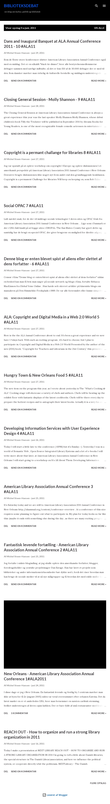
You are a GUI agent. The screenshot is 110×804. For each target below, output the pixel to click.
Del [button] (6, 80)
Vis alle (99, 27)
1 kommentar (19, 713)
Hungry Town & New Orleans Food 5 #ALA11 (43, 375)
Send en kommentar (23, 80)
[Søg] (96, 6)
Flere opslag (98, 783)
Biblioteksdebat (21, 5)
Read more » (98, 80)
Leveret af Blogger (55, 794)
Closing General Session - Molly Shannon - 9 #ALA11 (49, 99)
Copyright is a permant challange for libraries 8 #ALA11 (52, 152)
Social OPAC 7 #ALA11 (23, 205)
